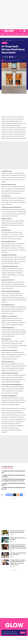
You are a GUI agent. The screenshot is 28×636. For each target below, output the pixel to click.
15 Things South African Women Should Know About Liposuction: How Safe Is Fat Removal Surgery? (18, 546)
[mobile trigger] (2, 30)
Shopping (4, 42)
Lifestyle (12, 534)
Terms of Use (14, 633)
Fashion (11, 541)
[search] (18, 31)
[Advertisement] (14, 15)
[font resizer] (20, 31)
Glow (6, 60)
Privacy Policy (6, 633)
